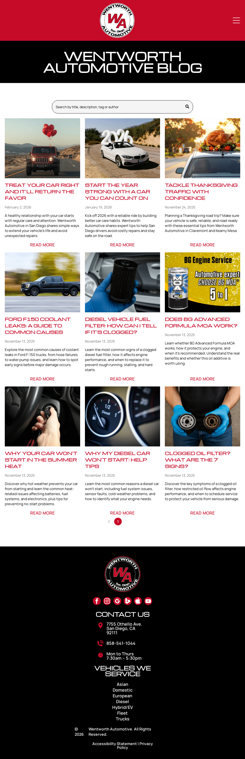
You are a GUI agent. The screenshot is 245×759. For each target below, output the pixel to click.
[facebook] (97, 601)
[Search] (122, 106)
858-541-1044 (120, 643)
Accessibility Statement (114, 743)
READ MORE (42, 245)
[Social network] (127, 601)
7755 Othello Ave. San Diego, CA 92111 (124, 628)
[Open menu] (236, 20)
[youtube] (148, 601)
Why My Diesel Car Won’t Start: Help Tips (117, 459)
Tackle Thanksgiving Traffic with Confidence (201, 191)
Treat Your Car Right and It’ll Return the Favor (42, 191)
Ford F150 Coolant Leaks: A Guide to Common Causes (38, 325)
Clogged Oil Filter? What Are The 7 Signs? (197, 459)
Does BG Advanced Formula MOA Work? (201, 322)
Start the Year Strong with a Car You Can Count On (117, 191)
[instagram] (107, 601)
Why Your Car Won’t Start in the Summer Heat (41, 459)
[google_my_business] (117, 601)
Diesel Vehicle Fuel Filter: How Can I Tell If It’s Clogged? (121, 325)
